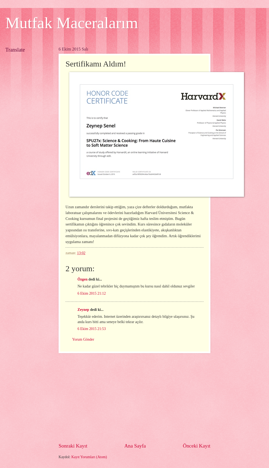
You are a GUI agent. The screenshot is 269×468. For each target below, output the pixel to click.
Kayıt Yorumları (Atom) (89, 457)
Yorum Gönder (83, 339)
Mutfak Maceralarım (71, 23)
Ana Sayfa (135, 446)
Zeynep (83, 310)
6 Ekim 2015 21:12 (92, 293)
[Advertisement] (152, 398)
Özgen (83, 279)
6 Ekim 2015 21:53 (92, 329)
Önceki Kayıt (196, 446)
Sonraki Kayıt (73, 446)
